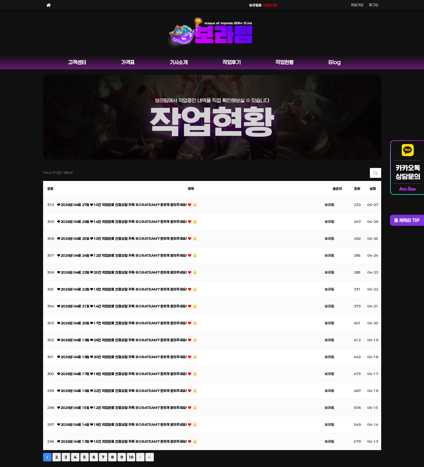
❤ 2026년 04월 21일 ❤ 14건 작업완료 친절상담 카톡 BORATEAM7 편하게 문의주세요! (122, 306)
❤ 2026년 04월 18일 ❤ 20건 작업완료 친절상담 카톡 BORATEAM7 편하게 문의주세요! (122, 357)
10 (131, 457)
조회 (357, 189)
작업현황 (285, 62)
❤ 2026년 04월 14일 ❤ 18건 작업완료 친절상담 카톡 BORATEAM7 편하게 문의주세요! (122, 424)
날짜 (373, 189)
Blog (334, 62)
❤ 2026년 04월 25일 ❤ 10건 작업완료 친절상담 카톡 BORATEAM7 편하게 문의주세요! (122, 238)
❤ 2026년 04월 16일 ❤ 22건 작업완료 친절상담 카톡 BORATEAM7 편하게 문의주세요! (122, 391)
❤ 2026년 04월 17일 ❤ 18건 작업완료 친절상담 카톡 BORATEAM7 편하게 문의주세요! (122, 374)
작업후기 (232, 62)
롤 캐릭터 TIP (407, 220)
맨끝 (149, 457)
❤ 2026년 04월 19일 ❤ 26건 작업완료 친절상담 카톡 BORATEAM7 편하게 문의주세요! (122, 340)
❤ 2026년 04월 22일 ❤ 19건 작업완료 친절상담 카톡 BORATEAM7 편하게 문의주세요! (122, 289)
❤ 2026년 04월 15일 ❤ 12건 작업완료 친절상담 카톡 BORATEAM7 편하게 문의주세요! (122, 408)
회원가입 (357, 5)
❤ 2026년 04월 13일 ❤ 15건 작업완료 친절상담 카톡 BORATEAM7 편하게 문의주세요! (122, 441)
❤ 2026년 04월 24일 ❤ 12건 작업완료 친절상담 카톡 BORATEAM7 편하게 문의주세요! (122, 255)
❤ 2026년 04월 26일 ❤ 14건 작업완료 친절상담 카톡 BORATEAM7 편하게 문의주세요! (122, 221)
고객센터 (77, 62)
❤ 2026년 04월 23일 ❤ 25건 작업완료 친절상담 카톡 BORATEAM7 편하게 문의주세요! (122, 272)
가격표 (128, 62)
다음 (140, 457)
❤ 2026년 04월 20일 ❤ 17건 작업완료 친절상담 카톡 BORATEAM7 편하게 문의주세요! (122, 323)
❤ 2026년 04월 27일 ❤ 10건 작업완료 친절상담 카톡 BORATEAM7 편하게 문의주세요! (122, 205)
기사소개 (179, 62)
